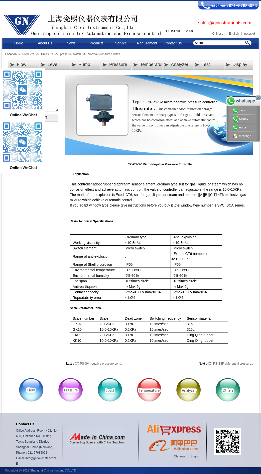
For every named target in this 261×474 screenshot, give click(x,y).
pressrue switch (70, 54)
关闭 (258, 97)
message (242, 136)
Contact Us (173, 43)
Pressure (47, 54)
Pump (84, 64)
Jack (239, 110)
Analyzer (179, 64)
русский (249, 33)
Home (19, 43)
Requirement (147, 43)
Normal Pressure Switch (104, 54)
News (71, 43)
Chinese (217, 33)
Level (53, 64)
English (234, 33)
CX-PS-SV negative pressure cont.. (98, 363)
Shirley (240, 119)
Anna (239, 127)
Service (121, 43)
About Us (45, 43)
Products (96, 43)
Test (206, 64)
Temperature (152, 64)
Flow (21, 64)
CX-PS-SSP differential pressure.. (230, 363)
